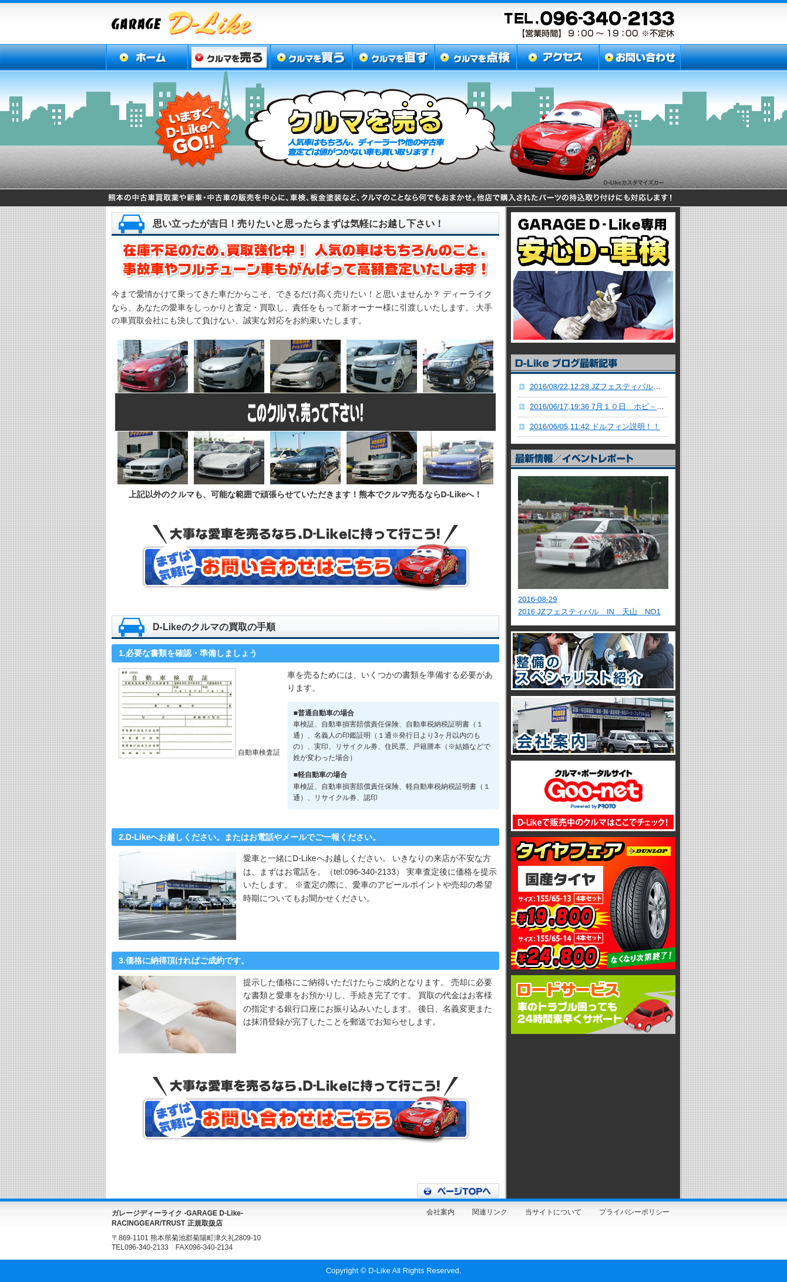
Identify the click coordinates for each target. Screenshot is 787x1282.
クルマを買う (310, 57)
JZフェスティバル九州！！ (607, 386)
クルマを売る (228, 57)
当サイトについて (553, 1212)
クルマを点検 (473, 57)
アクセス (555, 57)
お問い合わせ (638, 57)
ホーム (146, 57)
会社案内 (440, 1212)
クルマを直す (391, 57)
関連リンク (489, 1212)
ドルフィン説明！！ (595, 426)
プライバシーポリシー (634, 1212)
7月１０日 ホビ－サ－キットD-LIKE (624, 406)
